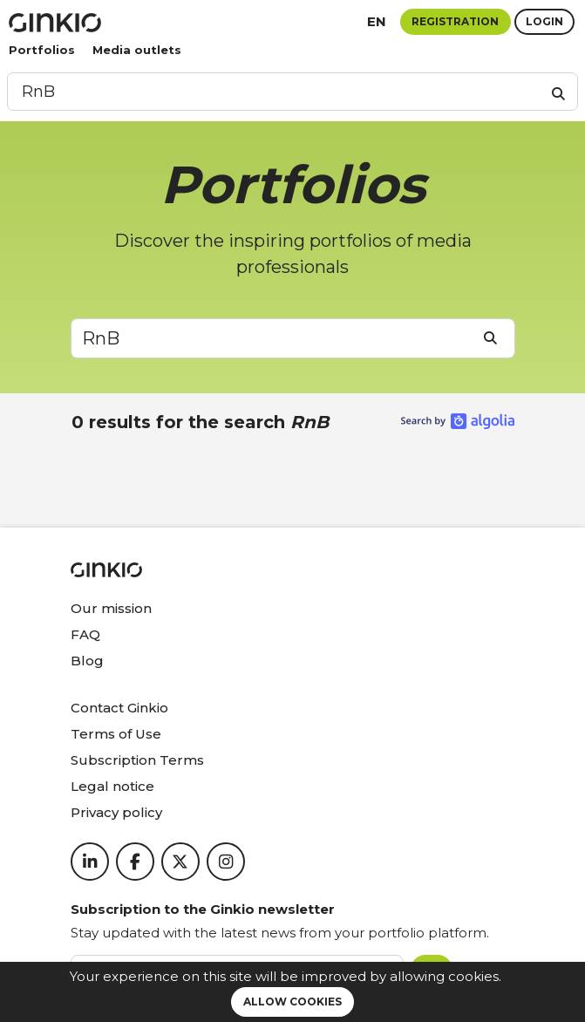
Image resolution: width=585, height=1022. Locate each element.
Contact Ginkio (119, 707)
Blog (87, 660)
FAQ (85, 634)
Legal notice (112, 786)
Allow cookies (292, 1001)
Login (544, 21)
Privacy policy (116, 812)
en (376, 21)
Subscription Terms (137, 760)
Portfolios (42, 50)
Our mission (111, 608)
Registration (455, 21)
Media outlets (136, 50)
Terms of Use (116, 734)
